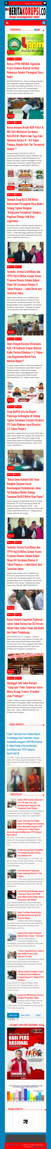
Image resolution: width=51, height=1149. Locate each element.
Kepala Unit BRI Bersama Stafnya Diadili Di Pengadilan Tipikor (30, 996)
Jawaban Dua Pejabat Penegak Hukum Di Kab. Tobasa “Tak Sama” (31, 934)
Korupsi (11, 59)
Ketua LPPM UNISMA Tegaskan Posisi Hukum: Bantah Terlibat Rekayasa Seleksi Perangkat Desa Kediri (25, 70)
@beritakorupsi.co (38, 1147)
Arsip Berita (25, 1015)
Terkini (38, 1015)
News (10, 474)
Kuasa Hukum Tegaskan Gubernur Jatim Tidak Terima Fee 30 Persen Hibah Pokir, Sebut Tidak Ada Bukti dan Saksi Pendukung (25, 625)
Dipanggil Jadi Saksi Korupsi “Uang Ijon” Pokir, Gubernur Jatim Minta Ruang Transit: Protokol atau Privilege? (25, 689)
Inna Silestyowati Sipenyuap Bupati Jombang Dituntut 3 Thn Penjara (30, 873)
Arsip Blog (13, 1015)
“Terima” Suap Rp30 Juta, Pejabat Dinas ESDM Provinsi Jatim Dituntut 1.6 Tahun (31, 953)
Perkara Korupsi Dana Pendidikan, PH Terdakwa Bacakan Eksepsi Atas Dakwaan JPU (30, 852)
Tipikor (18, 59)
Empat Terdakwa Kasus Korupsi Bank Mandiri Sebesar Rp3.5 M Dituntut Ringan (29, 915)
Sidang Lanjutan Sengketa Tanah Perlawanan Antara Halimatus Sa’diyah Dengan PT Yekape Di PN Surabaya (30, 975)
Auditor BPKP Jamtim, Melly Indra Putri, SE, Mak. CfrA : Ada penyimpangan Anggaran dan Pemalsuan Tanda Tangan (30, 804)
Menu (6, 3)
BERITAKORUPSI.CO (14, 1145)
